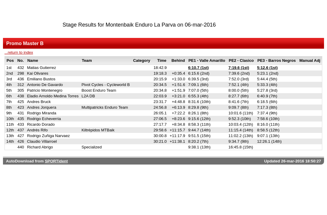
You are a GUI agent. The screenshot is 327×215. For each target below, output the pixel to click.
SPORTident (56, 161)
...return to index (18, 52)
